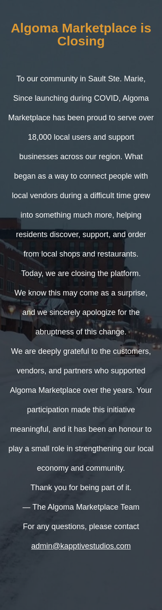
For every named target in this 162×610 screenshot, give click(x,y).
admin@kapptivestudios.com (80, 546)
